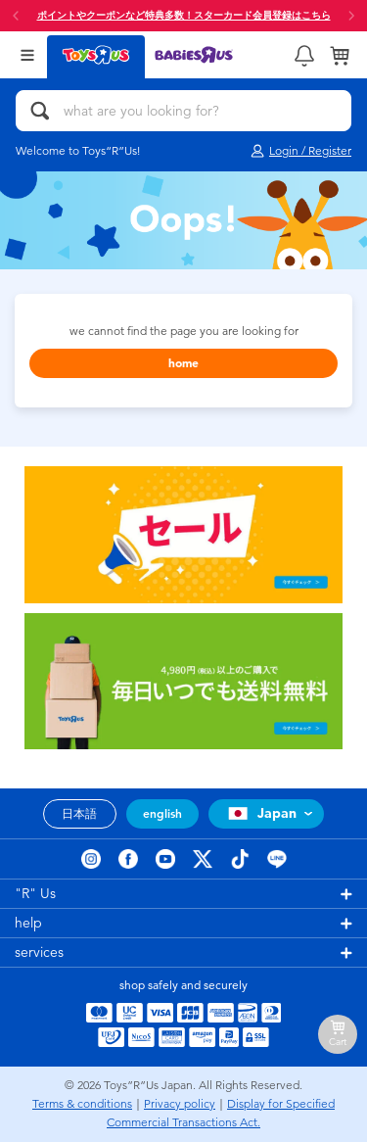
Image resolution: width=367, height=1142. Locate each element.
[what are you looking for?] (183, 110)
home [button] (183, 363)
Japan (260, 813)
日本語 (79, 814)
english (162, 814)
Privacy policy (179, 1104)
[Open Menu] (27, 55)
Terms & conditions (82, 1104)
